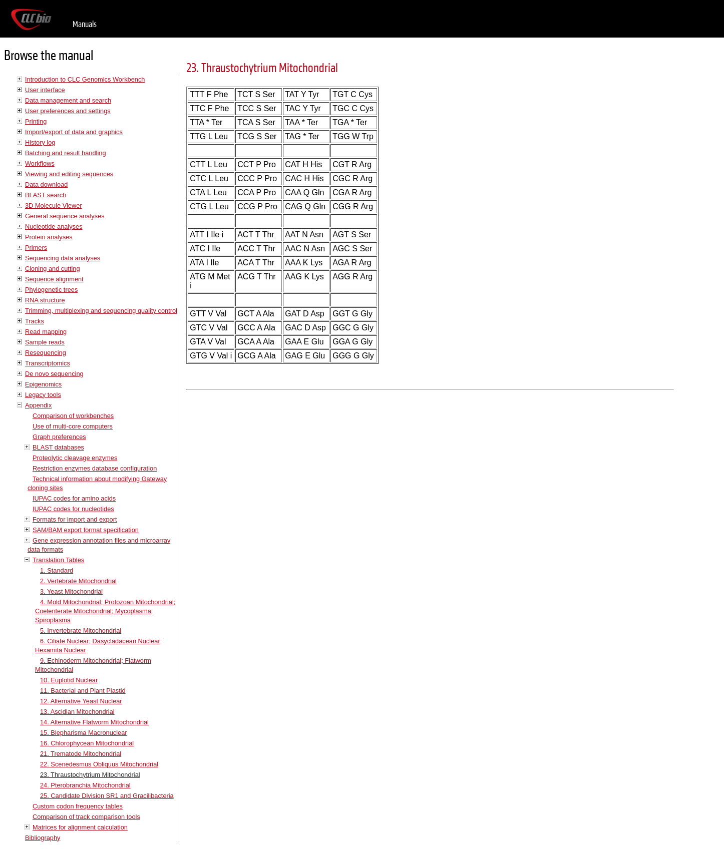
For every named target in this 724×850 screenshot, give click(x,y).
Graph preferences (59, 437)
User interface (45, 90)
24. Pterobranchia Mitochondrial (85, 785)
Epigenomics (43, 384)
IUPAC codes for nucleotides (73, 509)
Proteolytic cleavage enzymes (75, 458)
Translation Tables (58, 560)
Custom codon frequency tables (78, 806)
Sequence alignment (54, 279)
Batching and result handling (65, 153)
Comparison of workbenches (73, 415)
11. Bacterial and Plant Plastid (83, 690)
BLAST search (45, 195)
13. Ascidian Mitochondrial (77, 711)
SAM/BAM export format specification (86, 530)
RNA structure (45, 300)
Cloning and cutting (52, 268)
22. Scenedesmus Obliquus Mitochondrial (99, 764)
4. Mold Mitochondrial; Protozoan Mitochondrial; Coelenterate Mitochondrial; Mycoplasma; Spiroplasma (105, 611)
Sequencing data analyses (62, 258)
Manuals (85, 24)
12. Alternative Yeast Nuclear (81, 701)
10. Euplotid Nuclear (69, 680)
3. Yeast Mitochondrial (71, 591)
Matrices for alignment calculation (80, 827)
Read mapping (46, 331)
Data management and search (68, 100)
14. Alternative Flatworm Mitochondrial (94, 722)
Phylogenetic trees (51, 289)
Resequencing (45, 352)
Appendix (38, 405)
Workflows (40, 163)
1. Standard (56, 570)
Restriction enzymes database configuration (95, 468)
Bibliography (42, 837)
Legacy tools (43, 394)
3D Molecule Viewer (53, 205)
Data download (46, 184)
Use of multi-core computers (73, 426)
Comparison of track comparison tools (86, 816)
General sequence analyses (65, 216)
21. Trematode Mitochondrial (80, 753)
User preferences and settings (68, 111)
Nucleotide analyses (54, 226)
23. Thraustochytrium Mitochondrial (90, 774)
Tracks (34, 321)
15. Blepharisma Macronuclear (83, 732)
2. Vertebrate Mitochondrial (78, 581)
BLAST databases (58, 447)
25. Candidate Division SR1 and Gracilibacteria (107, 795)
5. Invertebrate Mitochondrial (80, 630)
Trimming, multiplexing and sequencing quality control (101, 310)
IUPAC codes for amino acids (74, 498)
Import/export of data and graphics (74, 132)
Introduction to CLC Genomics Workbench (85, 79)
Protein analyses (49, 237)
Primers (36, 247)
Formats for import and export (75, 519)
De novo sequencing (54, 373)
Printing (36, 121)
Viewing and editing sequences (69, 174)
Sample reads (45, 342)
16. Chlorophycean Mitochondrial (87, 743)
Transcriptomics (47, 363)
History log (40, 142)
